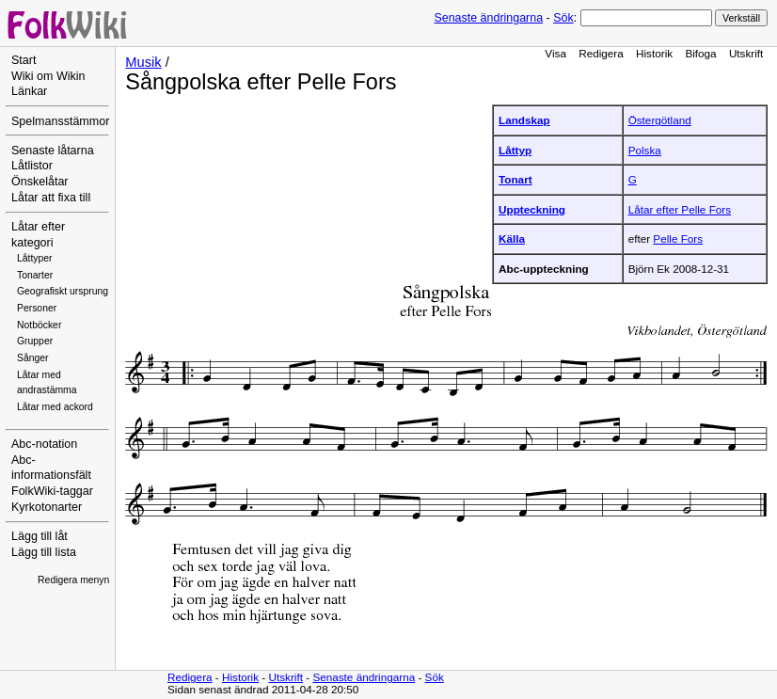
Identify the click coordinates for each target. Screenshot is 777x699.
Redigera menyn (73, 580)
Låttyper (35, 258)
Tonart (515, 179)
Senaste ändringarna (488, 17)
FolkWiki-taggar (52, 491)
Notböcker (39, 325)
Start (23, 60)
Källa (512, 238)
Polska (644, 150)
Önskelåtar (40, 181)
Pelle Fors (678, 238)
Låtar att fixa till (50, 197)
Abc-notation (44, 444)
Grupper (35, 341)
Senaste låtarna (52, 150)
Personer (36, 308)
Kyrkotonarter (46, 507)
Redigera (601, 53)
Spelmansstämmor (60, 121)
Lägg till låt (39, 536)
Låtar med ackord (55, 407)
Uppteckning (532, 209)
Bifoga (700, 53)
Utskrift (746, 53)
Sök (563, 17)
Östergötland (659, 120)
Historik (654, 53)
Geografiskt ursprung (62, 291)
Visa (555, 53)
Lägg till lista (43, 552)
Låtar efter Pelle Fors (679, 209)
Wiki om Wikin (48, 76)
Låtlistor (32, 165)
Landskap (524, 120)
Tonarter (35, 275)
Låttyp (515, 150)
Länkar (29, 91)
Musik (143, 62)
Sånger (33, 358)
